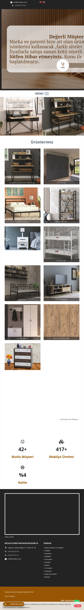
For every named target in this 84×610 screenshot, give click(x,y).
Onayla (77, 606)
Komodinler (48, 559)
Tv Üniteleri (48, 568)
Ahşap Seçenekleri (50, 574)
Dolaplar (47, 551)
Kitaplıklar (47, 556)
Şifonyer (47, 577)
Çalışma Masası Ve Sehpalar (53, 548)
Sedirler (47, 565)
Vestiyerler (48, 571)
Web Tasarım (66, 600)
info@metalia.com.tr (20, 2)
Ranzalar (47, 562)
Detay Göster (9, 537)
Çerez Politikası (10, 596)
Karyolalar (47, 553)
